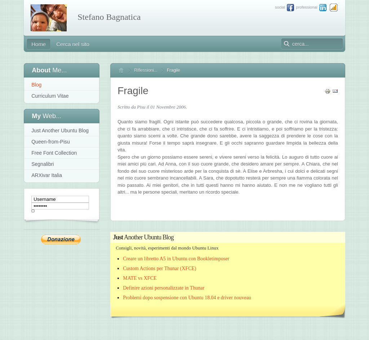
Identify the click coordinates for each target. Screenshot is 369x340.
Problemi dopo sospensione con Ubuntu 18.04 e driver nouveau (187, 297)
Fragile (132, 90)
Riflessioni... (145, 70)
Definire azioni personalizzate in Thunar (163, 288)
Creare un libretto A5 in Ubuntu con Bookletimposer (176, 258)
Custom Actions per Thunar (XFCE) (159, 268)
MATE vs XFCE (139, 278)
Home (124, 70)
